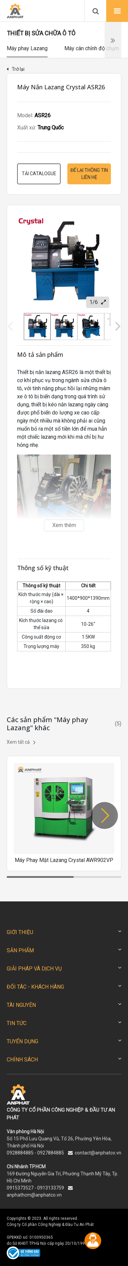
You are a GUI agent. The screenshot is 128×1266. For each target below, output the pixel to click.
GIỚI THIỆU (20, 932)
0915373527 (20, 1188)
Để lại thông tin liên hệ (89, 173)
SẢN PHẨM (20, 950)
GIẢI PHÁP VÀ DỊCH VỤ (34, 968)
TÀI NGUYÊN (21, 1005)
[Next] (117, 326)
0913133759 (50, 1188)
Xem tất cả (21, 742)
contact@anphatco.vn (98, 1152)
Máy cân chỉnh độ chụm (91, 48)
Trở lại (15, 69)
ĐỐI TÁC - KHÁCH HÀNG (35, 987)
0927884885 (50, 1152)
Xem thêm (64, 525)
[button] (104, 815)
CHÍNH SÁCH (22, 1059)
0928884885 (20, 1152)
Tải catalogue (39, 173)
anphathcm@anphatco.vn (34, 1195)
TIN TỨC (16, 1023)
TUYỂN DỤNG (22, 1041)
